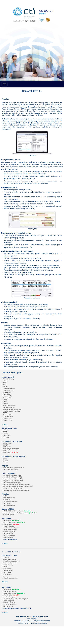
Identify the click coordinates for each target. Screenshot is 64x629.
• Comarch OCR (7, 420)
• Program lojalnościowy (9, 591)
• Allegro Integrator (8, 537)
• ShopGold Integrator (9, 535)
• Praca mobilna (7, 568)
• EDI (3, 576)
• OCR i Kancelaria (8, 514)
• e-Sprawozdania (7, 416)
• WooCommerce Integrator (10, 528)
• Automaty (5, 430)
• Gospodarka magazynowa (10, 561)
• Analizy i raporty (7, 565)
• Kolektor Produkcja (8, 505)
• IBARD (4, 413)
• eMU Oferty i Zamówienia (10, 449)
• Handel (4, 384)
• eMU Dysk (5, 450)
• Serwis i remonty (7, 570)
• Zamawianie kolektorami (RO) (12, 477)
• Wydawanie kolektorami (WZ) (12, 483)
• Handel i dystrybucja (9, 559)
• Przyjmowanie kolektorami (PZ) (12, 479)
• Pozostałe (5, 437)
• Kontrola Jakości (7, 503)
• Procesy (5, 567)
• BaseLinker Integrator (13, 522)
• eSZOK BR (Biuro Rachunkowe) (16, 511)
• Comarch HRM (7, 396)
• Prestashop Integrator (9, 530)
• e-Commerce (6, 574)
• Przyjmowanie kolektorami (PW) (12, 481)
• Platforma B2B (11, 520)
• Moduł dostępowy (8, 379)
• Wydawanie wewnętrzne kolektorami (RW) (16, 484)
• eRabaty (5, 460)
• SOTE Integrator (7, 533)
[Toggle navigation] (4, 84)
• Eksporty (5, 433)
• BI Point (5, 403)
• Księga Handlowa (8, 390)
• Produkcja (5, 496)
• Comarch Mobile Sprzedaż (11, 411)
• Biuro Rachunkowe (8, 407)
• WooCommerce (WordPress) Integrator (15, 599)
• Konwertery (6, 435)
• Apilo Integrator (10, 524)
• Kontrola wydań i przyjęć (10, 469)
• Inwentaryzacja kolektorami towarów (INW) (16, 490)
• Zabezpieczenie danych (10, 578)
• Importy (4, 432)
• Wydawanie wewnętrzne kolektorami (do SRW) (17, 486)
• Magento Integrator (8, 531)
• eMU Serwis (6, 447)
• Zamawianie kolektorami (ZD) (12, 475)
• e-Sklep (4, 386)
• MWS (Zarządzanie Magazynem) (13, 467)
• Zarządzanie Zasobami (9, 501)
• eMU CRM (5, 445)
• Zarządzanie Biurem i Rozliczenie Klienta (19, 513)
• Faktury (4, 381)
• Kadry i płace (6, 572)
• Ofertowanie (6, 499)
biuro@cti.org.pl (35, 623)
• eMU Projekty (10, 452)
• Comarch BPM (7, 415)
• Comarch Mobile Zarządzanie (12, 409)
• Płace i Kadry (6, 394)
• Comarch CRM (7, 398)
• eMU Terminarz (7, 443)
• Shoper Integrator (8, 526)
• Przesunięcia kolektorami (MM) (12, 488)
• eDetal (4, 458)
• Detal (4, 383)
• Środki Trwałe (6, 392)
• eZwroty (5, 462)
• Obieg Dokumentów (8, 405)
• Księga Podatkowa (8, 388)
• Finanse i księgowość (9, 563)
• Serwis (4, 401)
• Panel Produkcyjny (8, 498)
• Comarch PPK (7, 418)
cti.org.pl (44, 623)
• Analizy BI (5, 399)
